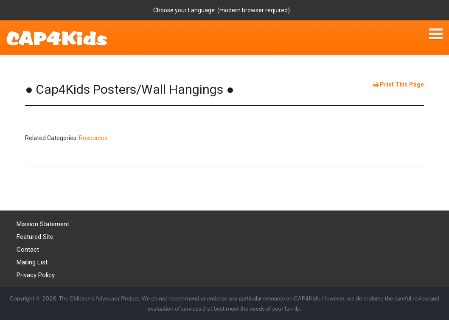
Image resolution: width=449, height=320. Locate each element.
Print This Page (398, 84)
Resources (93, 138)
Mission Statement (43, 224)
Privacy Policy (36, 275)
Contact (28, 249)
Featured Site (35, 237)
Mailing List (32, 262)
